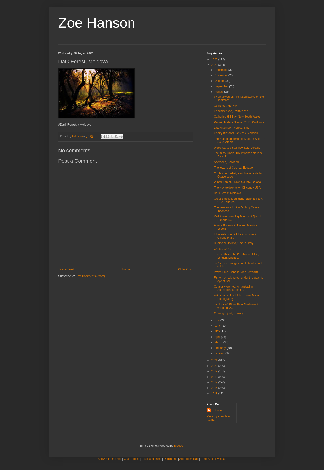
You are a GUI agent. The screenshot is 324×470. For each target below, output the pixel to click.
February (221, 348)
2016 (214, 388)
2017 (214, 382)
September (222, 86)
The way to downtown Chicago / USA (237, 187)
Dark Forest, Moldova (227, 193)
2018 (214, 377)
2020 (214, 366)
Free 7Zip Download (213, 459)
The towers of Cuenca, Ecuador (234, 167)
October (220, 81)
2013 (214, 393)
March (219, 342)
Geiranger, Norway (225, 105)
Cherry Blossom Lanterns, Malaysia (236, 133)
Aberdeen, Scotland (226, 162)
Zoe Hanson (96, 23)
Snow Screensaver (109, 459)
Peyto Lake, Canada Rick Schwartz (236, 272)
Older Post (184, 269)
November (221, 75)
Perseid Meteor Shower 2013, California (239, 122)
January (220, 353)
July (217, 320)
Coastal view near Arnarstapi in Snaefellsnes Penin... (233, 288)
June (218, 325)
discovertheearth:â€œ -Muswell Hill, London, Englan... (236, 256)
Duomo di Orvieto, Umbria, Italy (233, 243)
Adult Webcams (152, 459)
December (221, 70)
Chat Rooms (132, 459)
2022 (214, 65)
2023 (214, 59)
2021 (214, 360)
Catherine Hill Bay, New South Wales (237, 116)
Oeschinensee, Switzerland (231, 111)
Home (126, 269)
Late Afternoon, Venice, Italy (231, 127)
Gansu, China (222, 248)
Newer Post (66, 269)
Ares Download (189, 459)
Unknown (218, 410)
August (219, 91)
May (218, 331)
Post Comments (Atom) (90, 276)
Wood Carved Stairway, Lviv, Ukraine (237, 147)
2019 (214, 371)
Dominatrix (170, 459)
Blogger (179, 445)
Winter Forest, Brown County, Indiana (237, 182)
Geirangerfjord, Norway (228, 313)
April (218, 337)
